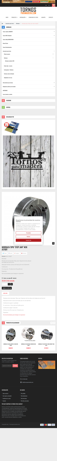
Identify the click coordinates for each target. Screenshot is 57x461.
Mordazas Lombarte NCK (9, 61)
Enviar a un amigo (7, 311)
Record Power (5, 43)
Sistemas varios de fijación (9, 74)
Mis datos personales (25, 434)
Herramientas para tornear (8, 82)
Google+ (16, 286)
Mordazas (18, 23)
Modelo (4, 289)
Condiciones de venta (7, 431)
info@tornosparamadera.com (27, 415)
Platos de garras (7, 54)
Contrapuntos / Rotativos (8, 70)
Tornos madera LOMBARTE (8, 31)
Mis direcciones (24, 431)
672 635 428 (24, 412)
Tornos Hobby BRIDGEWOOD (8, 39)
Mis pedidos (23, 426)
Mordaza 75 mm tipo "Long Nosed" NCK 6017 (46, 377)
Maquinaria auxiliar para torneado (9, 86)
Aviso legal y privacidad (7, 429)
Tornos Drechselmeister (7, 47)
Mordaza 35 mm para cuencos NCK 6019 (28, 377)
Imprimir (14, 311)
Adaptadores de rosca (8, 77)
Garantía (4, 434)
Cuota (10, 286)
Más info (5, 326)
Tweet (5, 286)
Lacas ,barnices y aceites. (7, 94)
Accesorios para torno (10, 23)
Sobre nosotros (5, 426)
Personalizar (28, 233)
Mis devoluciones (24, 429)
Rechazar (28, 236)
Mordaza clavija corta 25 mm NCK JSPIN (10, 377)
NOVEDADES (5, 90)
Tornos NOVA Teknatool (7, 35)
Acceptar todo (28, 240)
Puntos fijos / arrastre (8, 66)
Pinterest (23, 286)
